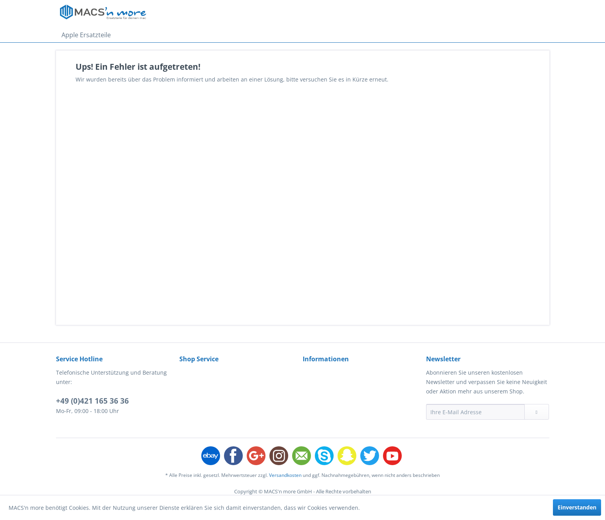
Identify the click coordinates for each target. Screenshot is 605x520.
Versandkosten (285, 475)
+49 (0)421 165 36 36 (92, 401)
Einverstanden (577, 507)
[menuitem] (86, 34)
